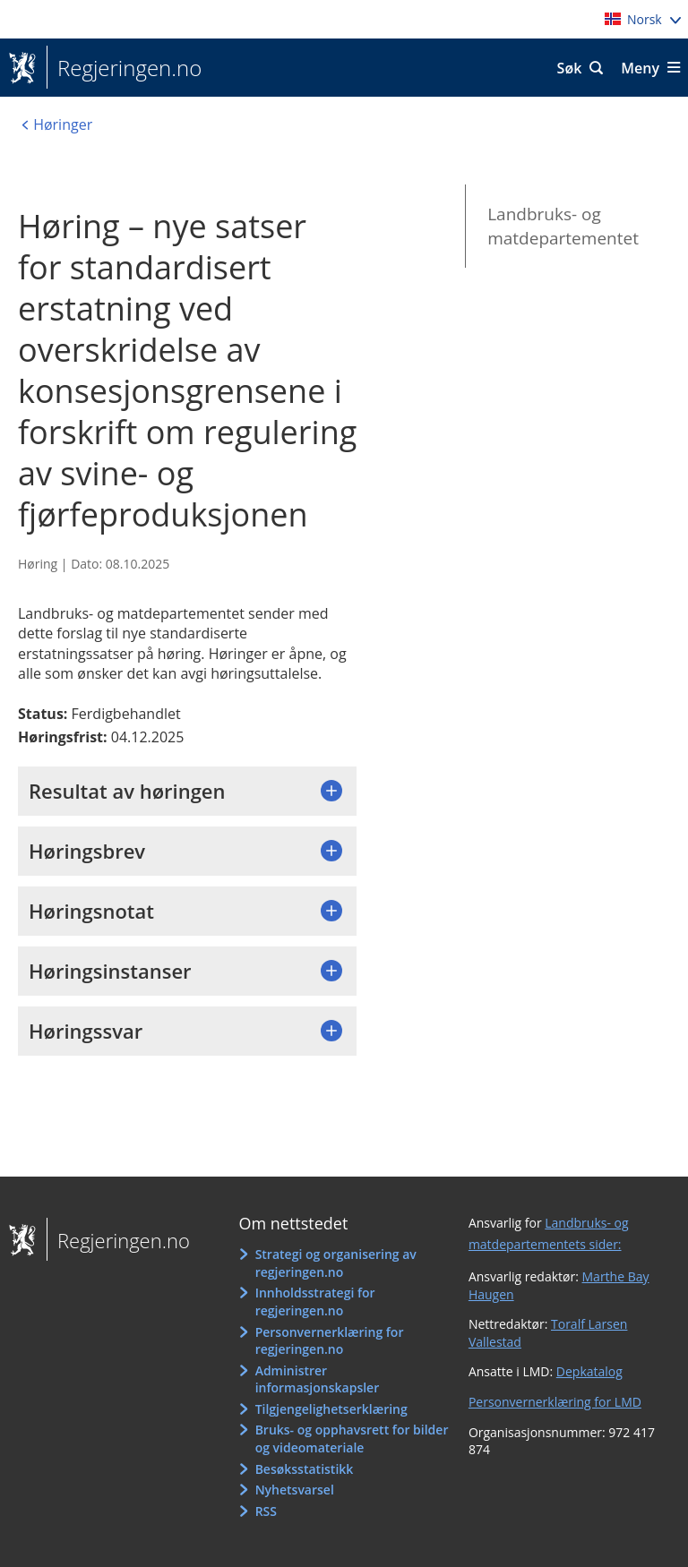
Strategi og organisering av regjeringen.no (336, 1263)
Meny (640, 68)
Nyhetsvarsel (294, 1489)
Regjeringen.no (124, 68)
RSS (266, 1511)
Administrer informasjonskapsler (317, 1379)
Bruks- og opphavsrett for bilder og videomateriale (352, 1438)
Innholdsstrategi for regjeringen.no (315, 1301)
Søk (569, 68)
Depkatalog (589, 1371)
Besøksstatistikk (304, 1468)
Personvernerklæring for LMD (555, 1401)
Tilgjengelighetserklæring (331, 1408)
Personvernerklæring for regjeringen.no (329, 1340)
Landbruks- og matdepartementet (563, 226)
